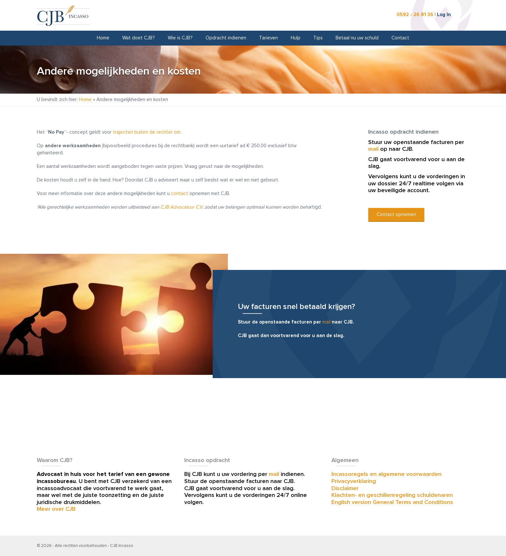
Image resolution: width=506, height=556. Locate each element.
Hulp (295, 38)
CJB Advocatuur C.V (181, 207)
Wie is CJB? (180, 38)
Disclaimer (345, 488)
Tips (318, 38)
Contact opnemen (396, 214)
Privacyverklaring (353, 481)
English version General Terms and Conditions (392, 502)
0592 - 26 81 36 (415, 14)
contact (179, 193)
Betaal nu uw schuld (357, 38)
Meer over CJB (56, 509)
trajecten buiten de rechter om (146, 132)
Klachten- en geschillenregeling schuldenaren (392, 495)
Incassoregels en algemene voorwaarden (386, 474)
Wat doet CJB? (138, 38)
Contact (400, 38)
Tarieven (268, 38)
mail (373, 149)
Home (103, 38)
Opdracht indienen (226, 38)
